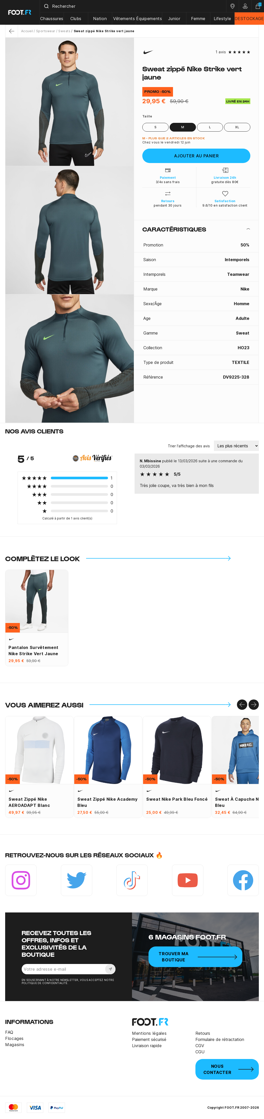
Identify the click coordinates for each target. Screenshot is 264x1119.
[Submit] (46, 6)
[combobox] (133, 6)
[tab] (196, 229)
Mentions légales (149, 1033)
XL (237, 127)
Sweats (64, 31)
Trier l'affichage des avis (189, 446)
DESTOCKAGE (249, 18)
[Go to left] (242, 704)
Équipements (149, 18)
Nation (100, 18)
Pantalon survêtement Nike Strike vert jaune (34, 650)
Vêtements (124, 18)
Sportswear (45, 31)
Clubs (75, 18)
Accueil (27, 31)
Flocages (14, 1038)
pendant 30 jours (168, 205)
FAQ (9, 1032)
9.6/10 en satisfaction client (225, 205)
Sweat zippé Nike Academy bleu (107, 802)
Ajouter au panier (196, 155)
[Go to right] (254, 704)
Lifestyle (222, 18)
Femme (198, 18)
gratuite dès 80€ (225, 182)
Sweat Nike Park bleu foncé (177, 799)
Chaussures (51, 18)
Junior (174, 18)
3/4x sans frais (168, 182)
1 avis (221, 52)
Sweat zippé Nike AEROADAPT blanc (29, 802)
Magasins (14, 1044)
